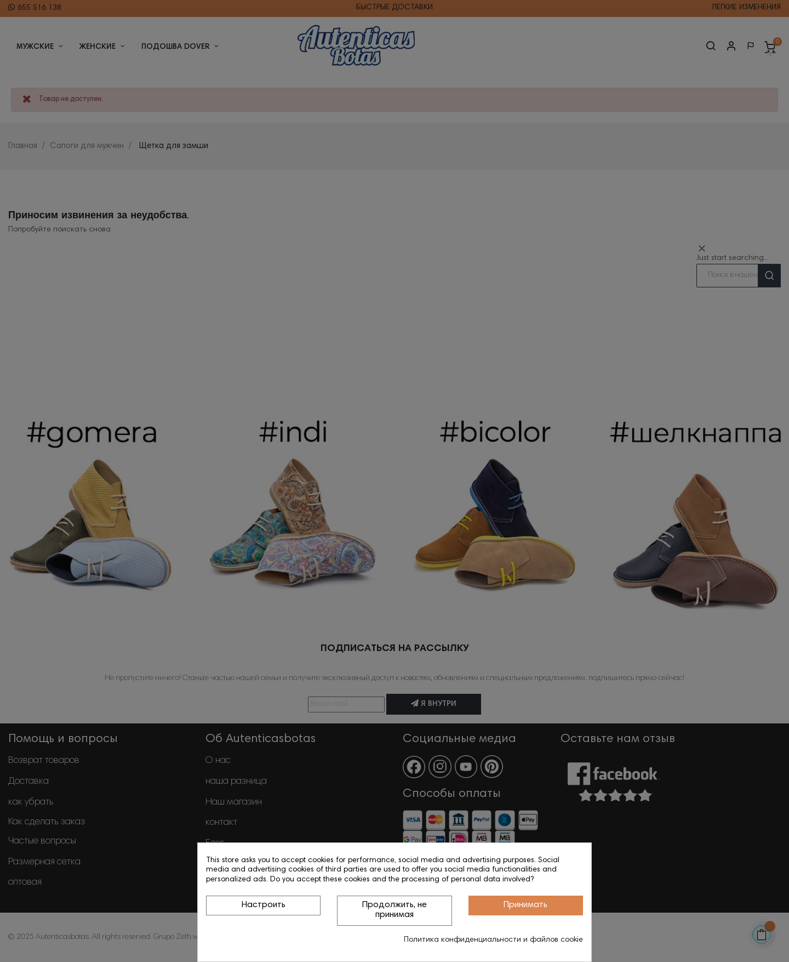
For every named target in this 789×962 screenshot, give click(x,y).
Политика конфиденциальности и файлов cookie (493, 940)
